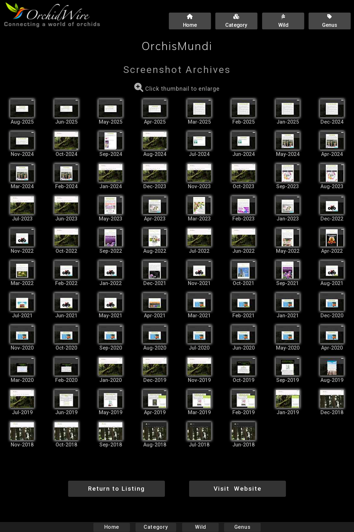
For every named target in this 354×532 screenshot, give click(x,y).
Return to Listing (116, 488)
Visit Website (238, 488)
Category (156, 527)
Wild (200, 527)
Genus (242, 527)
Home (111, 527)
